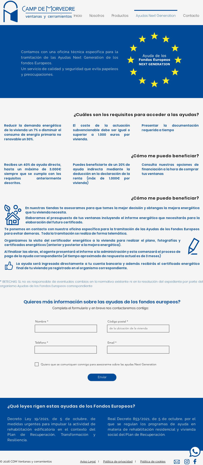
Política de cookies (153, 461)
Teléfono (40, 342)
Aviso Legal (88, 461)
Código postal (117, 321)
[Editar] (187, 461)
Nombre (40, 321)
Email (111, 342)
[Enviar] (102, 377)
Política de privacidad (118, 461)
